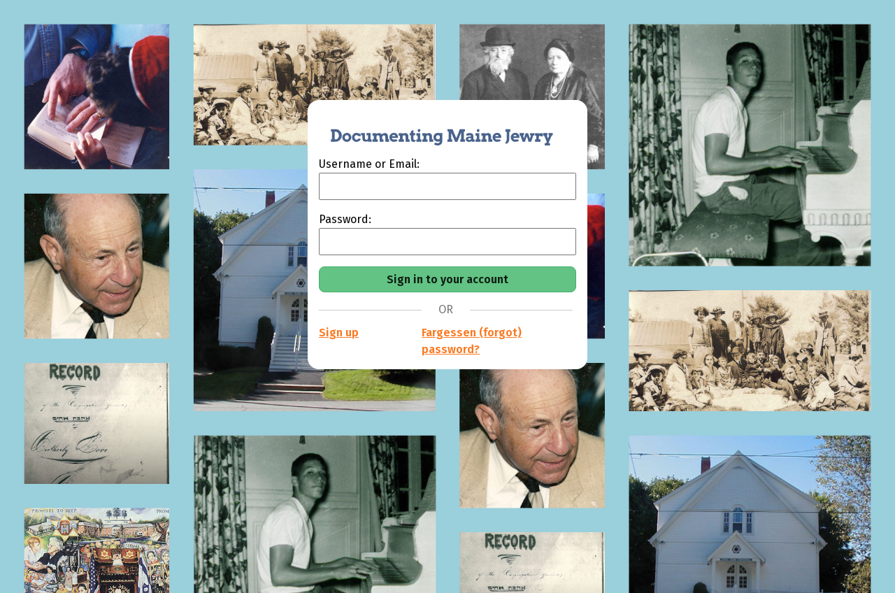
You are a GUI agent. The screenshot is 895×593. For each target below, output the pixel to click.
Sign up (339, 332)
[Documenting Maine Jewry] (434, 128)
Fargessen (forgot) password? (472, 341)
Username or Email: (369, 164)
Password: (345, 219)
